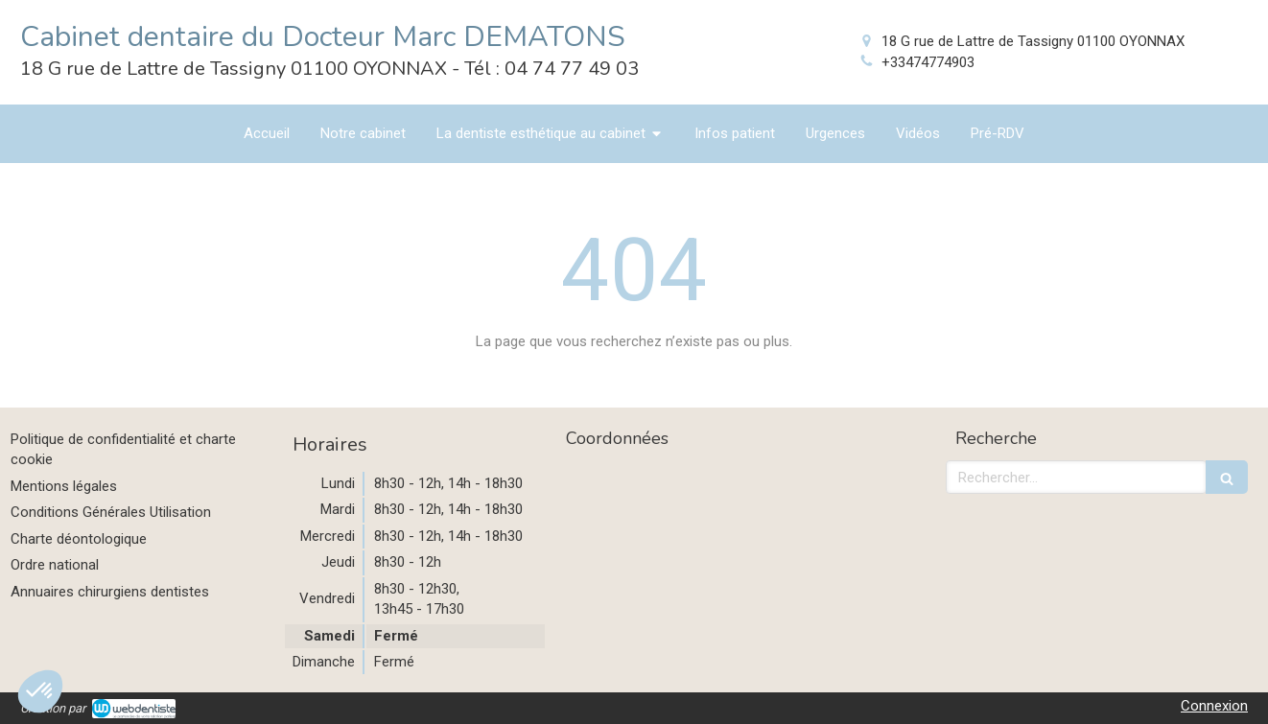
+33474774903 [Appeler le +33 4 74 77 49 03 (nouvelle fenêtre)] (927, 62)
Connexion (1214, 705)
